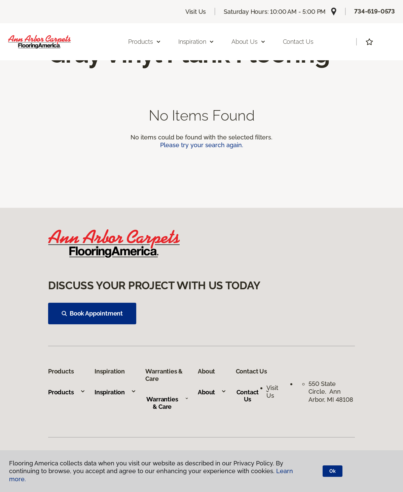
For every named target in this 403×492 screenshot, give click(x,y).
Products (66, 392)
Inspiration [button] (196, 41)
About (212, 392)
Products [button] (144, 41)
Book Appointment (92, 313)
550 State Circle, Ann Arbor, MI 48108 (330, 391)
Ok (332, 471)
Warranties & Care (167, 403)
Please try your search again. (201, 145)
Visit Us (195, 11)
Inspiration (115, 392)
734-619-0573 (374, 11)
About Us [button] (248, 41)
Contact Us (298, 41)
